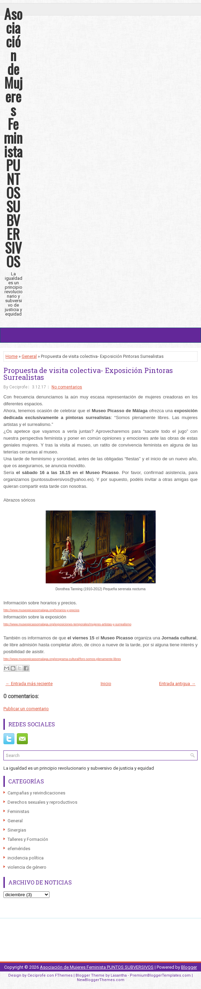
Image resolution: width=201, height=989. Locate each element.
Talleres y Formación (28, 839)
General (29, 356)
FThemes (63, 975)
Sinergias (17, 830)
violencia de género (27, 867)
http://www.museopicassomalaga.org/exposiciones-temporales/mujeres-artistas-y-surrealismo (67, 624)
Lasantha (119, 975)
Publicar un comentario (26, 708)
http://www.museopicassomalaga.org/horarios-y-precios (41, 610)
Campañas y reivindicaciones (36, 792)
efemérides (19, 848)
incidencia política (26, 857)
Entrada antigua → (177, 683)
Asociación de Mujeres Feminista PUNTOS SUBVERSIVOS (13, 137)
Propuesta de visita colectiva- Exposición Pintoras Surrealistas (88, 374)
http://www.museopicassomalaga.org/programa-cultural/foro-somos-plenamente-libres (62, 659)
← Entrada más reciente (29, 683)
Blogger (189, 967)
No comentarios (67, 387)
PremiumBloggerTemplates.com (160, 975)
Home (11, 356)
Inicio (106, 683)
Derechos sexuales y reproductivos (42, 802)
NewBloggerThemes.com (100, 980)
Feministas (18, 811)
